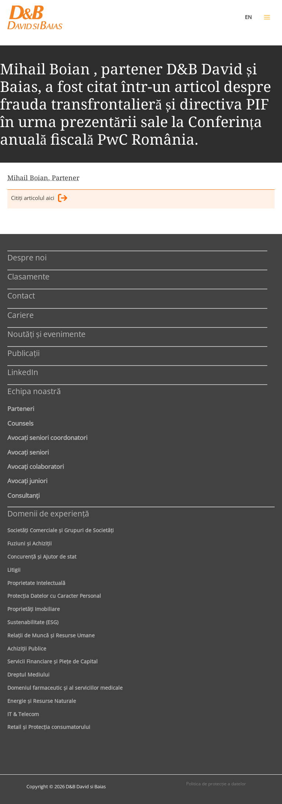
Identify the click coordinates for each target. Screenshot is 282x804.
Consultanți (23, 495)
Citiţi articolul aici (39, 199)
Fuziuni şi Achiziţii (29, 543)
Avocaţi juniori (27, 481)
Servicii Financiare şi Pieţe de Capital (52, 661)
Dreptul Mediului (28, 674)
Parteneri (20, 408)
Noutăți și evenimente (46, 334)
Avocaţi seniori (28, 452)
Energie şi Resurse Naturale (41, 700)
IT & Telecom (23, 714)
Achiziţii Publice (26, 648)
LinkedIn (22, 372)
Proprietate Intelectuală (36, 582)
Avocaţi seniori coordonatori (47, 437)
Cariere (20, 315)
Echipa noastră (34, 391)
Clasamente (28, 276)
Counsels (20, 423)
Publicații (23, 353)
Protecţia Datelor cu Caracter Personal (54, 595)
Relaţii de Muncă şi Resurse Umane (51, 635)
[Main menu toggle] (267, 17)
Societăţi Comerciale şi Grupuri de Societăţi (60, 530)
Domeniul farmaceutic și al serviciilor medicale (65, 687)
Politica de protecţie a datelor (216, 784)
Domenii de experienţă (48, 513)
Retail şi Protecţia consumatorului (48, 726)
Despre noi (27, 257)
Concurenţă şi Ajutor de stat (41, 556)
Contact (21, 295)
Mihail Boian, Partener (43, 177)
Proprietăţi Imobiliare (33, 608)
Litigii (14, 569)
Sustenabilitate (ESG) (32, 622)
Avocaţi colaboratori (35, 466)
